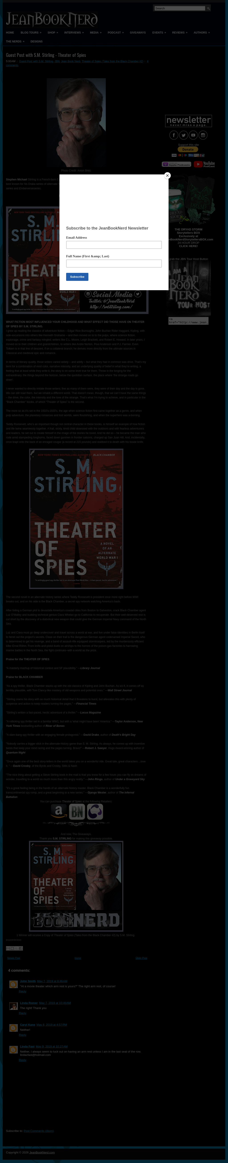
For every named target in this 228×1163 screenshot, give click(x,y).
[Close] (167, 175)
